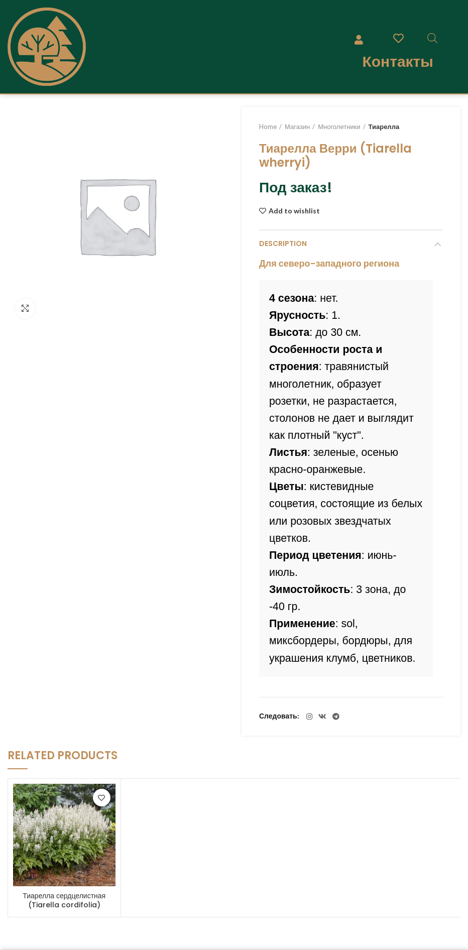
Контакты (397, 61)
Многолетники (339, 127)
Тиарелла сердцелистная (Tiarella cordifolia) (64, 900)
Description (283, 244)
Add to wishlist (294, 210)
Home (268, 127)
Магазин (297, 127)
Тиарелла (384, 127)
